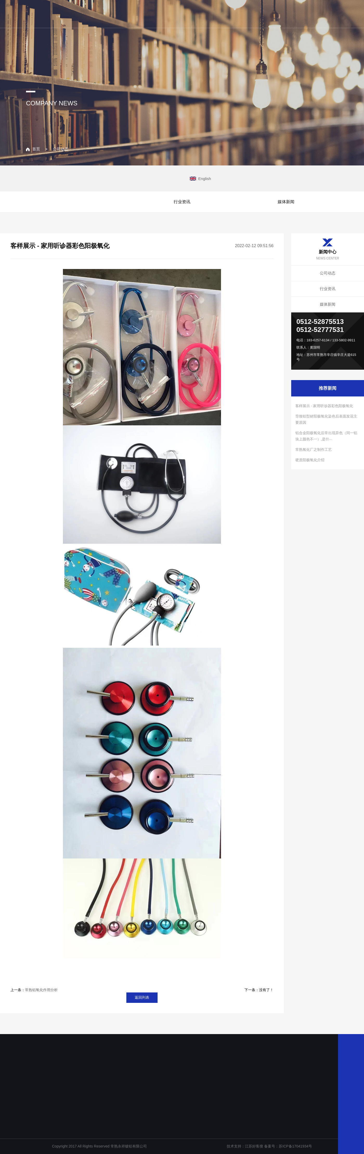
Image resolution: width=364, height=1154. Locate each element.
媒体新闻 (286, 202)
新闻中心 (273, 13)
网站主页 (170, 13)
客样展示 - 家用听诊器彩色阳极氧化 (324, 406)
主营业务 (238, 13)
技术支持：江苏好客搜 (245, 1146)
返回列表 (142, 997)
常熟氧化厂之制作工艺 (313, 449)
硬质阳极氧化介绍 (309, 460)
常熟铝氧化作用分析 (41, 990)
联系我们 (307, 13)
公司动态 (60, 149)
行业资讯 (182, 202)
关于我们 (204, 13)
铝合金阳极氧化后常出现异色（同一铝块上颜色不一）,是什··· (326, 436)
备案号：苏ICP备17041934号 (288, 1146)
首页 (33, 149)
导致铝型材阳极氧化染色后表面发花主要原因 (326, 419)
